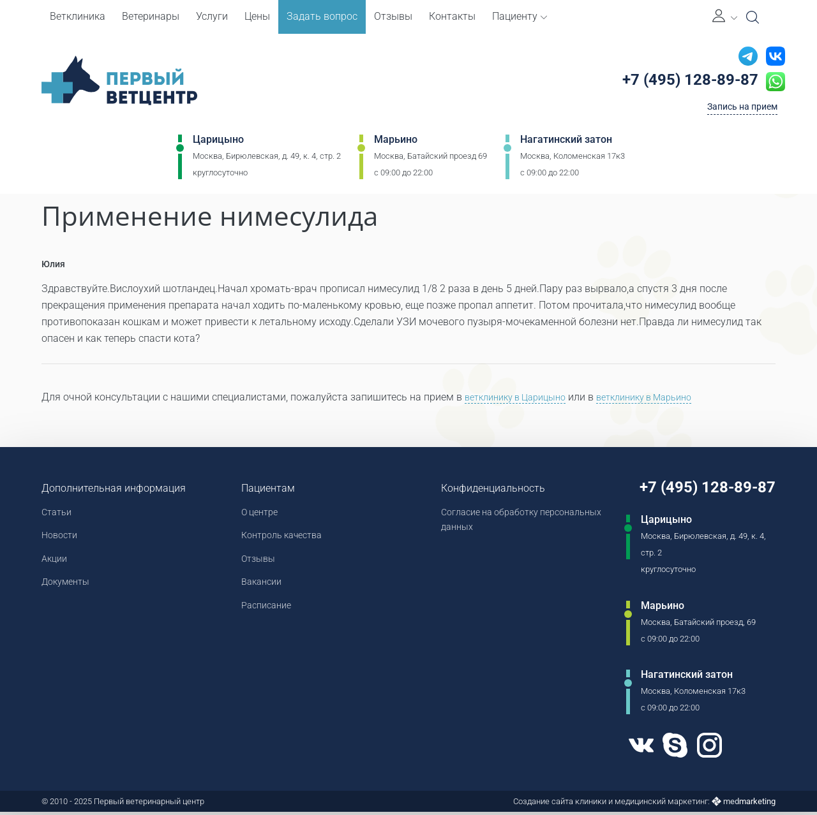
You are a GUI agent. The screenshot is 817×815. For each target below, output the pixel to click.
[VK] (632, 748)
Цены (257, 16)
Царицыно (218, 144)
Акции (55, 564)
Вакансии (260, 589)
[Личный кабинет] (724, 17)
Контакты (452, 16)
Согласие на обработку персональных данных (488, 522)
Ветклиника (77, 16)
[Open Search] (752, 17)
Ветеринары (150, 16)
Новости (61, 539)
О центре (258, 514)
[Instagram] (706, 748)
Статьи (58, 514)
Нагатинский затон (566, 144)
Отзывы (393, 16)
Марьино (395, 144)
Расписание (265, 614)
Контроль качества (283, 539)
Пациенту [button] (519, 16)
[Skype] (669, 748)
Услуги (212, 16)
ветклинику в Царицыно (522, 398)
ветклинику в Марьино (664, 398)
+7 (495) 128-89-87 (684, 82)
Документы (68, 589)
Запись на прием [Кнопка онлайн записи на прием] (736, 111)
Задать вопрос (322, 16)
